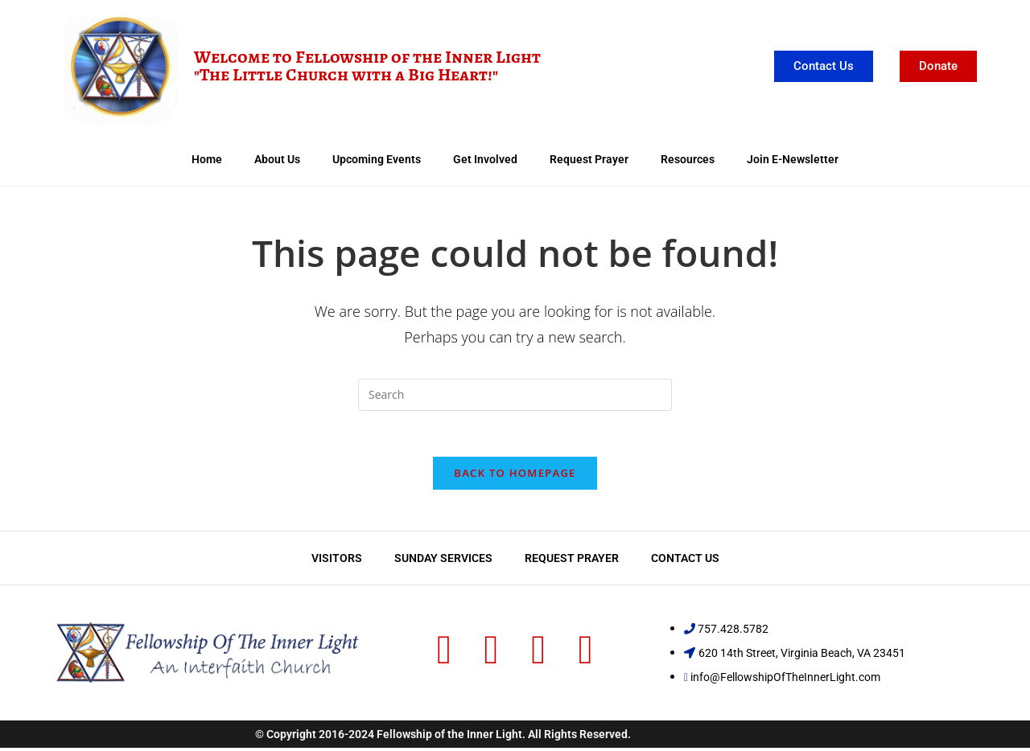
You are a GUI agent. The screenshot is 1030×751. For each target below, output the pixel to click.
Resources (688, 159)
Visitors (336, 561)
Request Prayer (589, 159)
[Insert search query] (515, 395)
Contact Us (685, 561)
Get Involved (485, 159)
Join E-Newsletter (792, 159)
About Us (277, 159)
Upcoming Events (376, 159)
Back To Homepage (514, 476)
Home (207, 159)
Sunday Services (443, 561)
